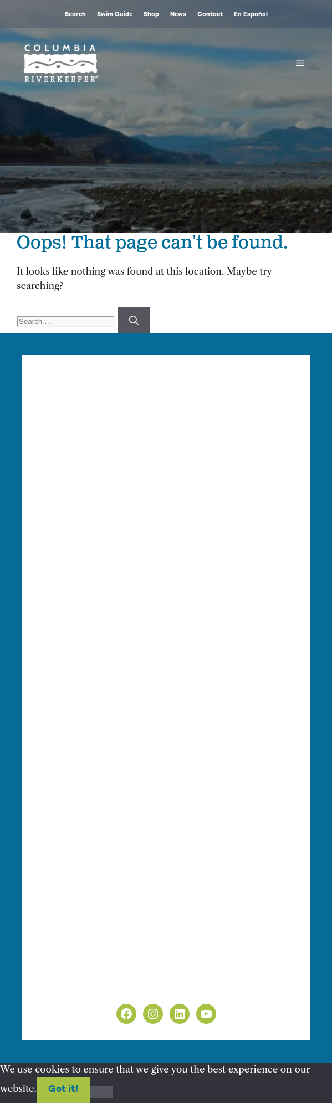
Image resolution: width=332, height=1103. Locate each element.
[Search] (134, 320)
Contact (210, 15)
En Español (251, 15)
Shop (151, 15)
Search (75, 15)
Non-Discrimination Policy (99, 985)
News (178, 15)
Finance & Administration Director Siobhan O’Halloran (176, 521)
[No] (101, 1092)
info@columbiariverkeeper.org (117, 534)
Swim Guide (114, 15)
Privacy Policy (70, 971)
